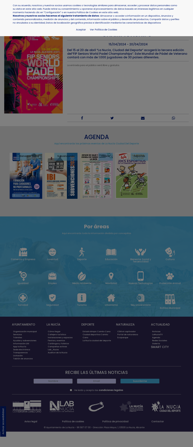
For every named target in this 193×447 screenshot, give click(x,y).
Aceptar (81, 29)
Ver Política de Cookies (103, 29)
